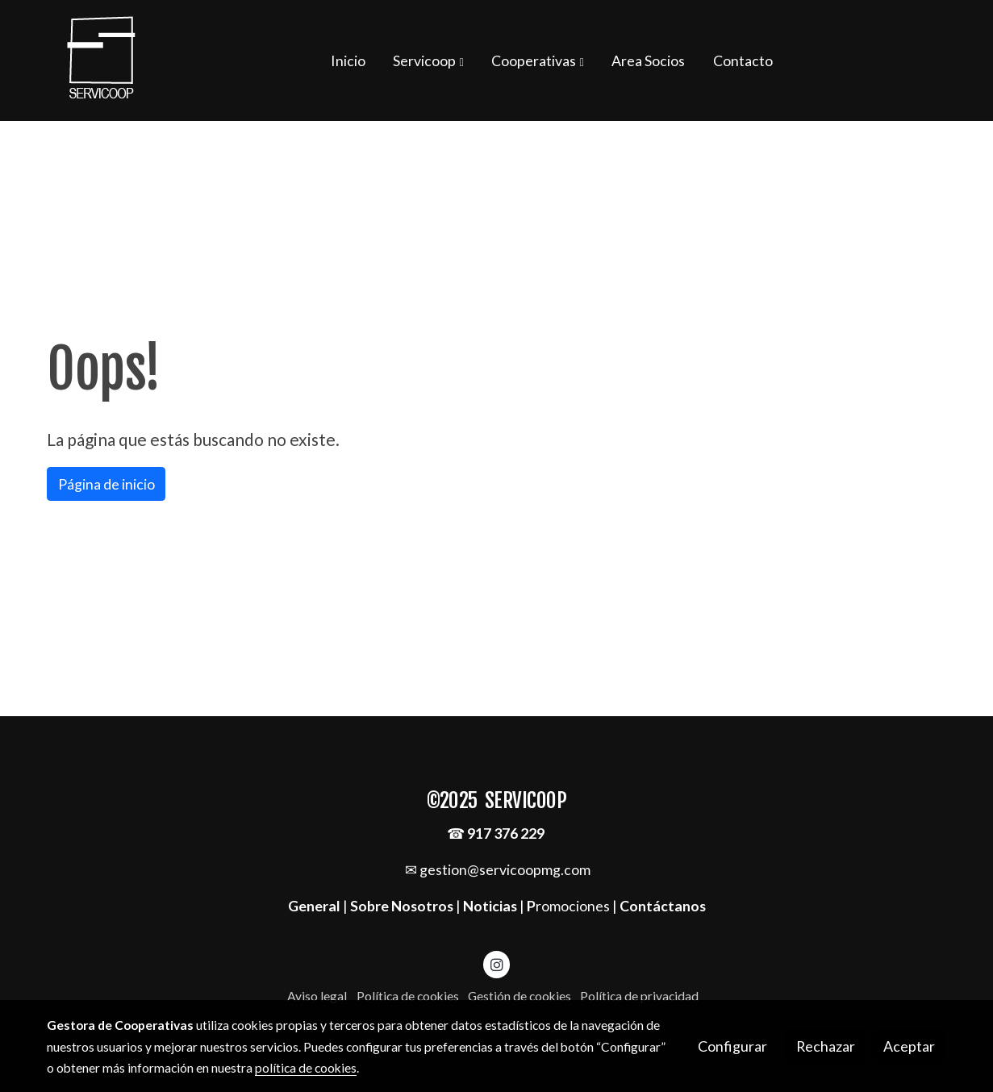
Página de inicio (106, 484)
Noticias (490, 906)
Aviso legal (317, 996)
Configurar (732, 1046)
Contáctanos (663, 906)
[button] (429, 60)
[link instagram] (496, 964)
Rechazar (825, 1046)
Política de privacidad (639, 996)
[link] (101, 60)
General (315, 906)
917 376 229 (505, 833)
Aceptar (909, 1046)
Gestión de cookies (519, 996)
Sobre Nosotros (401, 906)
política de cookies (306, 1068)
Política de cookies (408, 996)
